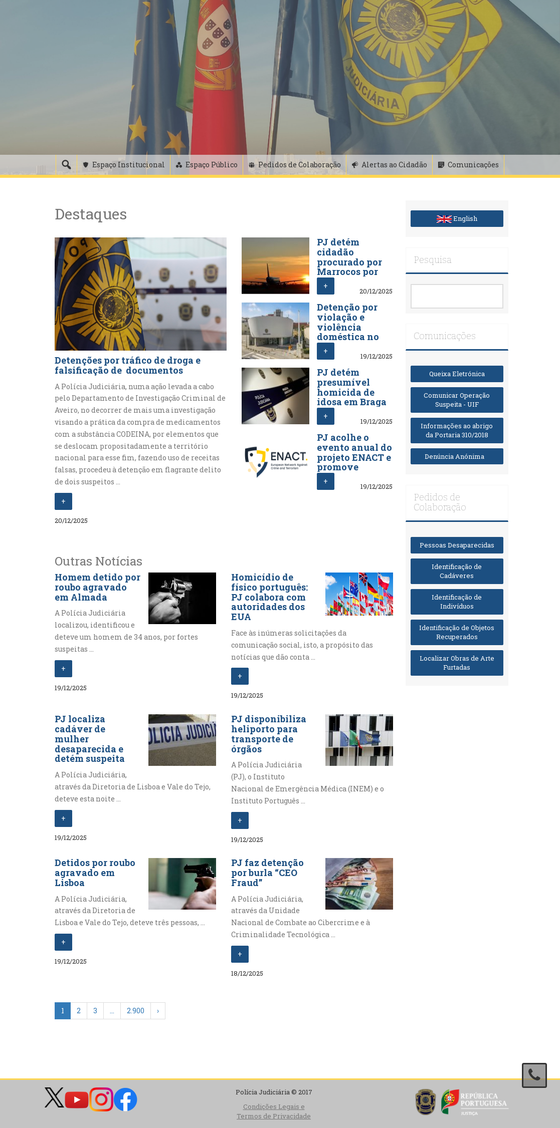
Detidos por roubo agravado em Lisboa (95, 873)
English (457, 218)
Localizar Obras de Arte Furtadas (457, 663)
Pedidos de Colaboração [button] (299, 164)
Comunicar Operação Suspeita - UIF (457, 400)
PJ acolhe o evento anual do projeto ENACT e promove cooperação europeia (354, 462)
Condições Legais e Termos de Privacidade (274, 1111)
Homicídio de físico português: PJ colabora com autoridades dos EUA (269, 597)
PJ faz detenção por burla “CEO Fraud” (267, 873)
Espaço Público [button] (211, 164)
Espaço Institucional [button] (128, 164)
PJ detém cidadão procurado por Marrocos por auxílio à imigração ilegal (349, 272)
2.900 (135, 1010)
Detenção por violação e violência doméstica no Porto (348, 327)
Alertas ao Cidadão (394, 164)
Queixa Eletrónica (457, 373)
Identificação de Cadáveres (457, 571)
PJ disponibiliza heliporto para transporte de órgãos (268, 733)
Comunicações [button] (473, 164)
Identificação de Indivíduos (457, 602)
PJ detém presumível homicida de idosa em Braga (352, 387)
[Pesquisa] (66, 165)
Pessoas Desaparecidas (457, 544)
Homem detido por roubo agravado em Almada (97, 587)
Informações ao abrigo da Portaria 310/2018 (457, 430)
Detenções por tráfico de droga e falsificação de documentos (128, 365)
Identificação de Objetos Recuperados (456, 632)
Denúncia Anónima (457, 456)
